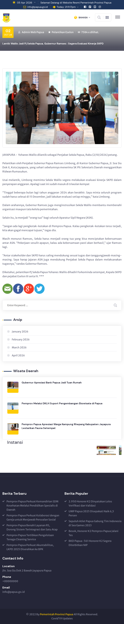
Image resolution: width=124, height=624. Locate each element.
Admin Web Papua (33, 32)
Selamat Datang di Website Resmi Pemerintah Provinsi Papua (75, 2)
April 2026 (18, 355)
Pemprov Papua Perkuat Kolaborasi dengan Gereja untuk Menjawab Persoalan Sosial (33, 517)
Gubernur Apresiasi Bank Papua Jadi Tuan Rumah (52, 382)
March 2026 (19, 347)
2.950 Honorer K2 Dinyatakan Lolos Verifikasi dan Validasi (90, 503)
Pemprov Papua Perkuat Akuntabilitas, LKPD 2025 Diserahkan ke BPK (30, 547)
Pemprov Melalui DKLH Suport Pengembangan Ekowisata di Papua (62, 403)
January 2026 (20, 331)
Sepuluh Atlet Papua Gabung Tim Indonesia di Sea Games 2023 (95, 523)
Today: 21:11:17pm (66, 7)
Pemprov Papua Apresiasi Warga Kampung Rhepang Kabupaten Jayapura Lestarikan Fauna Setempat (66, 426)
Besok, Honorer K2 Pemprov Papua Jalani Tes (93, 533)
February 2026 (21, 339)
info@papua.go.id (37, 7)
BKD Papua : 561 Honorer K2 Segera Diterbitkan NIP (90, 543)
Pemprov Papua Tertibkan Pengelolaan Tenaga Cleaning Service (30, 537)
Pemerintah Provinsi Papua (56, 614)
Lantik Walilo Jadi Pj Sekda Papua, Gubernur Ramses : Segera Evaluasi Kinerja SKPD (52, 43)
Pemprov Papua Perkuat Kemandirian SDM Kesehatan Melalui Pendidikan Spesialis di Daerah (32, 505)
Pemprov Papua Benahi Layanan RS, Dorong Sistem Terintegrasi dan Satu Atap (32, 527)
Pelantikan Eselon (63, 32)
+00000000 (10, 581)
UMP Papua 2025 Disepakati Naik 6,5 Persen (91, 513)
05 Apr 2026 (24, 2)
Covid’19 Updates (62, 618)
